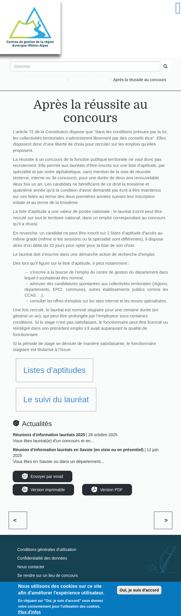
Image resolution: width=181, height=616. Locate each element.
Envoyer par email (47, 476)
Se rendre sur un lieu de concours (47, 575)
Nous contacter (30, 566)
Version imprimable (48, 489)
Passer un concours (89, 79)
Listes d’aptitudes (54, 370)
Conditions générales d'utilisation (46, 549)
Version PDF (111, 489)
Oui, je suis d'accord (139, 592)
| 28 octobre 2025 (65, 434)
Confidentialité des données (42, 558)
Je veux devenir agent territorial (37, 79)
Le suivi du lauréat (56, 399)
